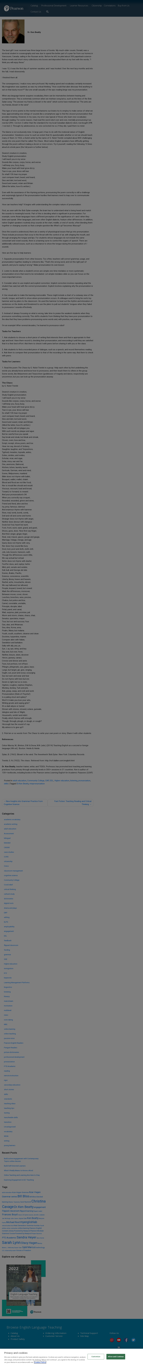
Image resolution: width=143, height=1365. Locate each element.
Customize (95, 1359)
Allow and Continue (116, 1359)
